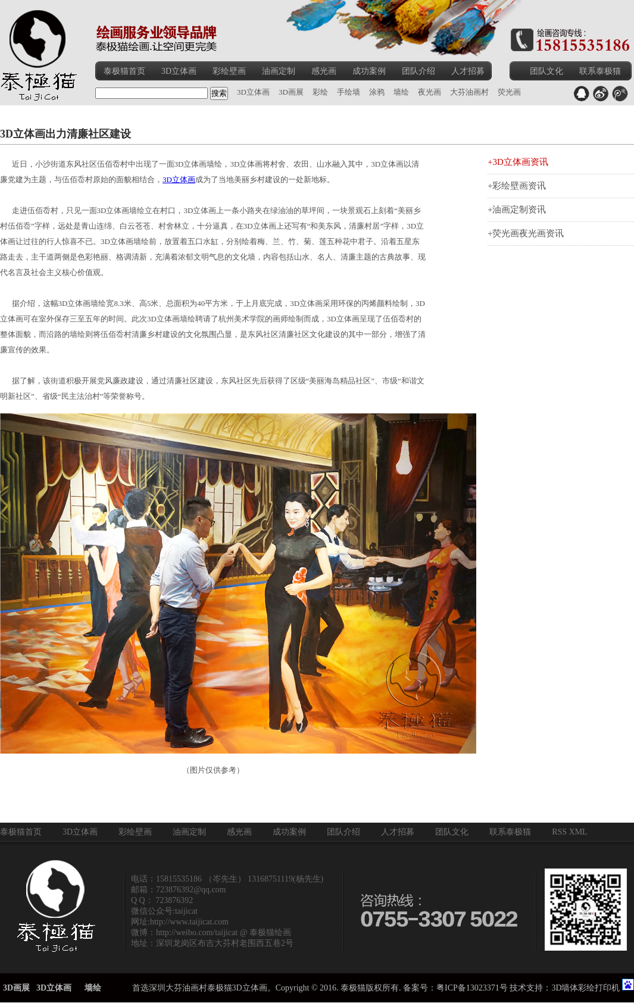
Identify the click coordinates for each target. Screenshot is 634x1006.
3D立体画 (178, 71)
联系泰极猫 (600, 71)
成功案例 (369, 71)
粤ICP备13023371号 (472, 987)
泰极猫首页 (124, 71)
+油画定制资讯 (517, 209)
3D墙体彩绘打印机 (585, 987)
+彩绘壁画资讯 (517, 185)
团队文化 (546, 71)
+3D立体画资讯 (518, 162)
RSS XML (570, 831)
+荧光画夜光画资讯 (526, 233)
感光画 (323, 71)
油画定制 (278, 71)
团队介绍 (418, 71)
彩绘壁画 (229, 71)
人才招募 (468, 71)
